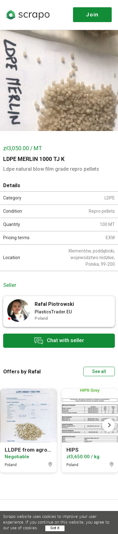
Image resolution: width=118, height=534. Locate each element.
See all (99, 371)
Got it (54, 528)
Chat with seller (59, 340)
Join (92, 14)
